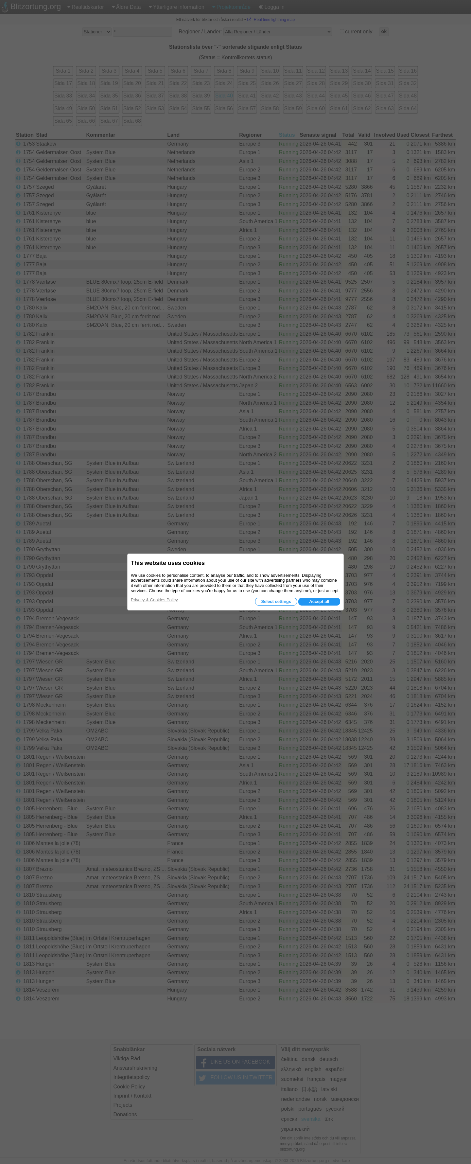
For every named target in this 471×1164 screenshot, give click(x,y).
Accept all (319, 601)
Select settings (276, 601)
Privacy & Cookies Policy (154, 599)
